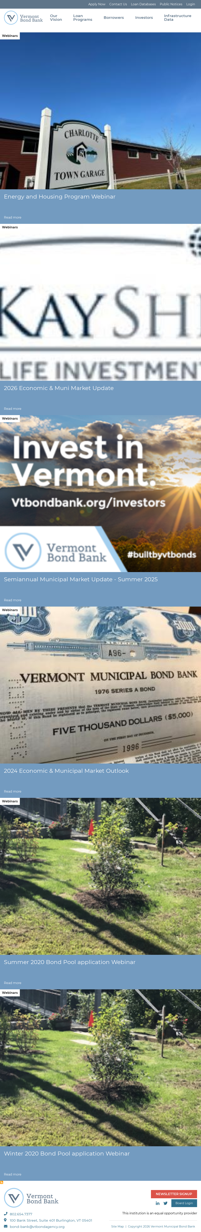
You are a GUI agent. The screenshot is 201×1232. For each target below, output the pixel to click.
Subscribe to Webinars (1, 1182)
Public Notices (171, 4)
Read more (12, 217)
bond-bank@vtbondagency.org (34, 1227)
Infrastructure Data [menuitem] (177, 17)
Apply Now (96, 4)
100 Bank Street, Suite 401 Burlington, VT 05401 (48, 1220)
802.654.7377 (18, 1214)
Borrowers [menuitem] (114, 17)
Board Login (184, 1203)
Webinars (10, 36)
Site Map (117, 1226)
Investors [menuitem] (144, 17)
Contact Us (118, 4)
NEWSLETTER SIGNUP (174, 1194)
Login (190, 4)
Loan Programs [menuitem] (82, 17)
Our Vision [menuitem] (56, 17)
